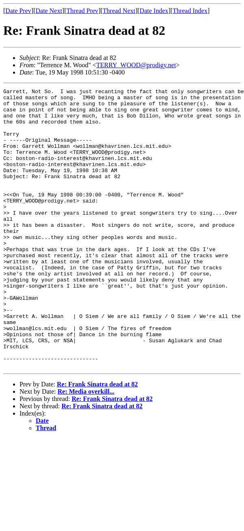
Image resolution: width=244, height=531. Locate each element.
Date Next (49, 10)
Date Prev (18, 10)
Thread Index (190, 10)
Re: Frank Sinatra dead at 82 (97, 440)
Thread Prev (82, 10)
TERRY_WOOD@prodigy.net (136, 65)
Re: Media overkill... (86, 447)
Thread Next (119, 10)
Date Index (154, 10)
